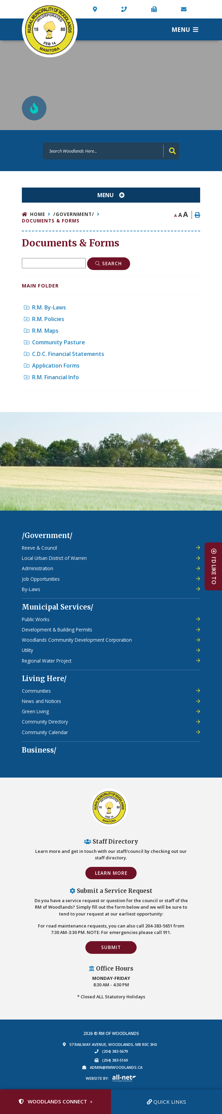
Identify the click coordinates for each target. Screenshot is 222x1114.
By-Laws (31, 589)
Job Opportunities (41, 579)
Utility (27, 650)
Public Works (36, 619)
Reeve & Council (39, 548)
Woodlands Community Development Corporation (77, 640)
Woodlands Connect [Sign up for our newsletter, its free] (52, 1101)
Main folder (40, 285)
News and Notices (41, 701)
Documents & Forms (51, 220)
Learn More (111, 873)
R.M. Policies (44, 319)
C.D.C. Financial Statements (64, 354)
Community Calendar (45, 732)
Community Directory (45, 721)
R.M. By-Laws (45, 307)
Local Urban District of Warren (54, 558)
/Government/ (73, 214)
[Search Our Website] (111, 150)
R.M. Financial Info (51, 377)
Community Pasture (54, 342)
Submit (111, 947)
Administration (37, 568)
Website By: (97, 1078)
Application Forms (52, 365)
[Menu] (184, 29)
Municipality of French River (50, 29)
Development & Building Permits (57, 629)
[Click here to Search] (108, 263)
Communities (36, 691)
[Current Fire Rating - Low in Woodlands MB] (34, 108)
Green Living (35, 711)
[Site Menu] (111, 195)
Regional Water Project (46, 660)
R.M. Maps (41, 330)
